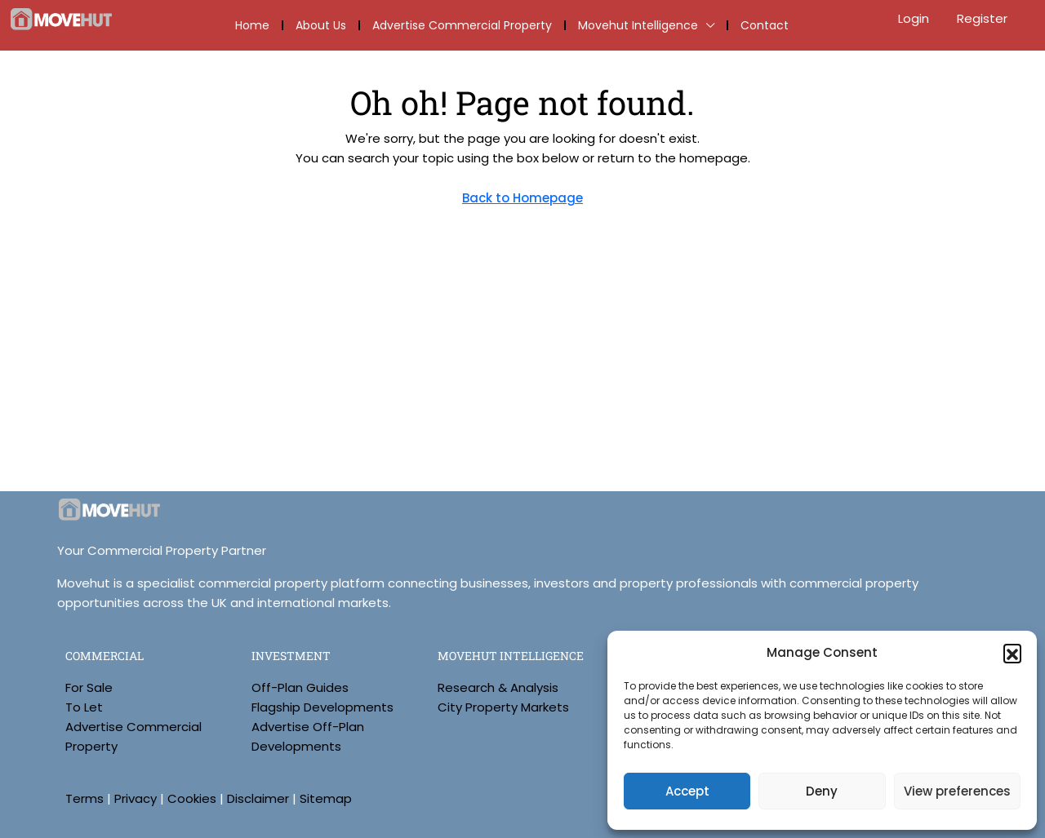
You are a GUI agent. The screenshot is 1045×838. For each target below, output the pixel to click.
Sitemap (326, 798)
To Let (84, 707)
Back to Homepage (522, 197)
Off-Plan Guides (300, 687)
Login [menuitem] (915, 18)
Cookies (191, 798)
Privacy (135, 798)
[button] (1012, 653)
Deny (822, 791)
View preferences (957, 791)
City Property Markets (503, 707)
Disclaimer (258, 798)
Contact (764, 25)
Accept (687, 791)
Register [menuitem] (982, 18)
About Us (321, 25)
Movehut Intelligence (638, 25)
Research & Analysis (498, 687)
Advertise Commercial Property (462, 25)
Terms (84, 798)
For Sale (89, 687)
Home (252, 25)
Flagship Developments (322, 707)
